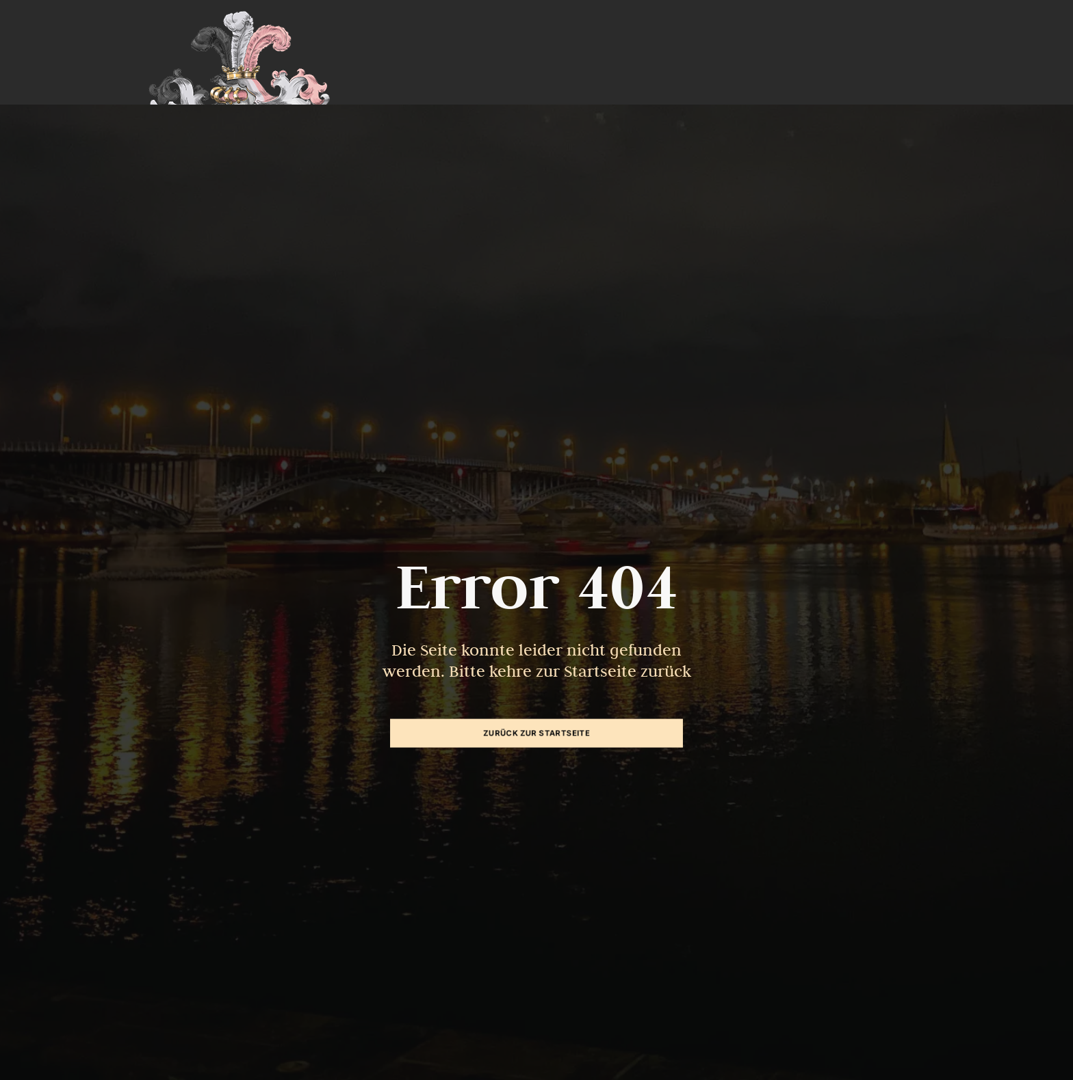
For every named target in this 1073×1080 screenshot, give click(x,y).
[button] (30, 1050)
